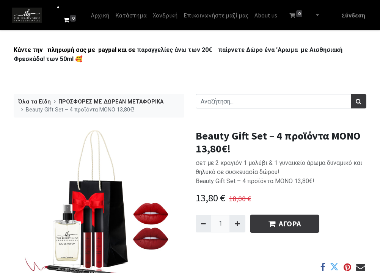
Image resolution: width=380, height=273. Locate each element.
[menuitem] (102, 15)
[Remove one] (203, 223)
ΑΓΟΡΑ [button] (285, 223)
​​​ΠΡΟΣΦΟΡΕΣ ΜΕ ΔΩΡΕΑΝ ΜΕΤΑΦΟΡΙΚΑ (110, 102)
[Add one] (237, 223)
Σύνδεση (351, 15)
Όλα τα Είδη (34, 102)
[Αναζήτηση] (358, 101)
